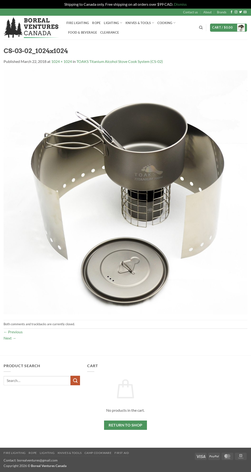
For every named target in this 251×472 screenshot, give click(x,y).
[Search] (201, 27)
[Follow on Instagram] (236, 12)
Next (10, 338)
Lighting (113, 22)
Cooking (166, 22)
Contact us (190, 12)
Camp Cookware (98, 453)
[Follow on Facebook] (231, 12)
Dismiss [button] (180, 4)
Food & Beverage (82, 32)
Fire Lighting (77, 23)
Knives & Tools (140, 22)
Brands (221, 12)
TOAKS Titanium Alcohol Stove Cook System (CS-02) (119, 61)
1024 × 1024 (61, 61)
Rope (96, 23)
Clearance (109, 32)
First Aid (122, 453)
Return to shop (125, 425)
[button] (228, 28)
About (207, 12)
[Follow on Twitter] (240, 12)
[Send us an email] (245, 12)
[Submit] (75, 380)
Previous (13, 332)
